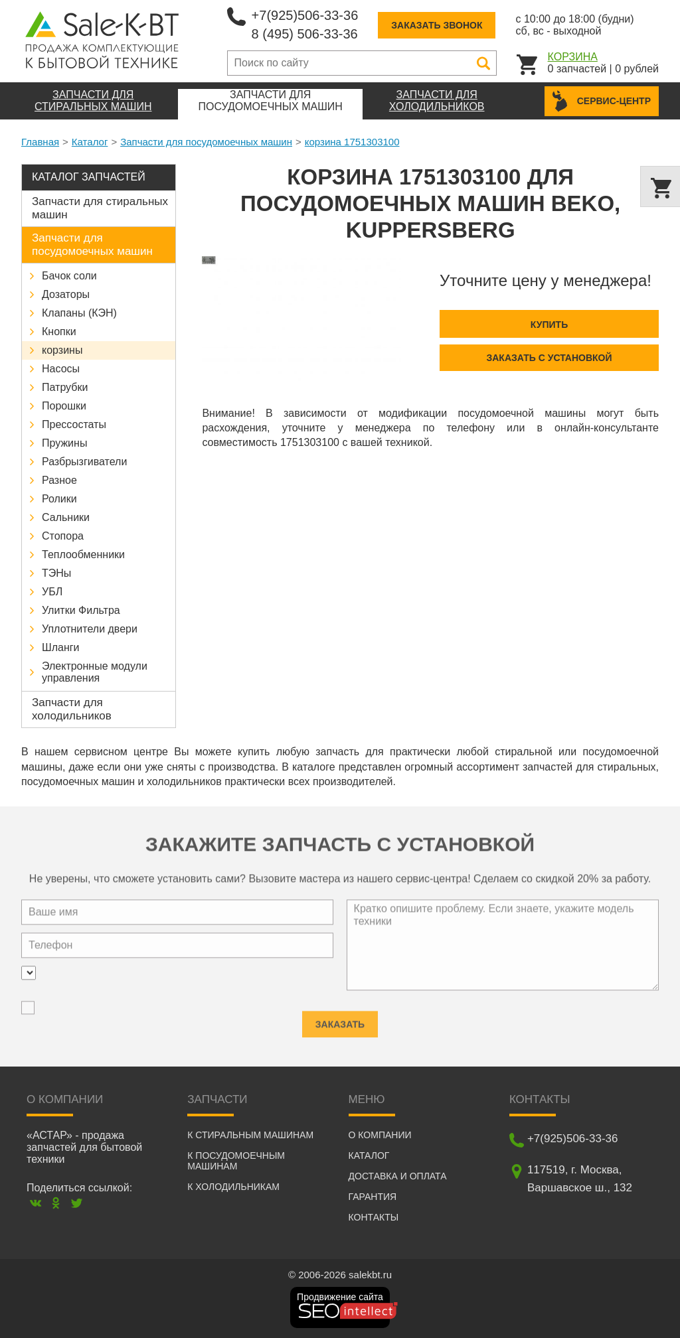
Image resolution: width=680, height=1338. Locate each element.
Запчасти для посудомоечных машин (206, 141)
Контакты (374, 1217)
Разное (59, 480)
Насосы (61, 368)
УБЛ (52, 591)
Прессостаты (74, 424)
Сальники (66, 517)
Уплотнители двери (89, 628)
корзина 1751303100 (352, 141)
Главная (40, 141)
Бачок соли (69, 275)
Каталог (90, 141)
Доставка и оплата (398, 1176)
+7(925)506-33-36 (305, 15)
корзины (62, 350)
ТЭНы (56, 573)
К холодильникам (233, 1186)
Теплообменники (83, 554)
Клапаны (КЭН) (79, 313)
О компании (380, 1135)
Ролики (59, 498)
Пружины (64, 443)
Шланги (61, 647)
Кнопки (59, 331)
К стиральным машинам (250, 1135)
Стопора (63, 536)
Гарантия (373, 1196)
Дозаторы (66, 294)
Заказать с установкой (549, 357)
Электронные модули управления (94, 672)
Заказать (340, 1020)
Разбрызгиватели (84, 461)
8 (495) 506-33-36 (305, 34)
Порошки (64, 405)
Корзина (573, 56)
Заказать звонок (436, 25)
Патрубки (65, 387)
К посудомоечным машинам (236, 1160)
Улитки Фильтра (81, 610)
